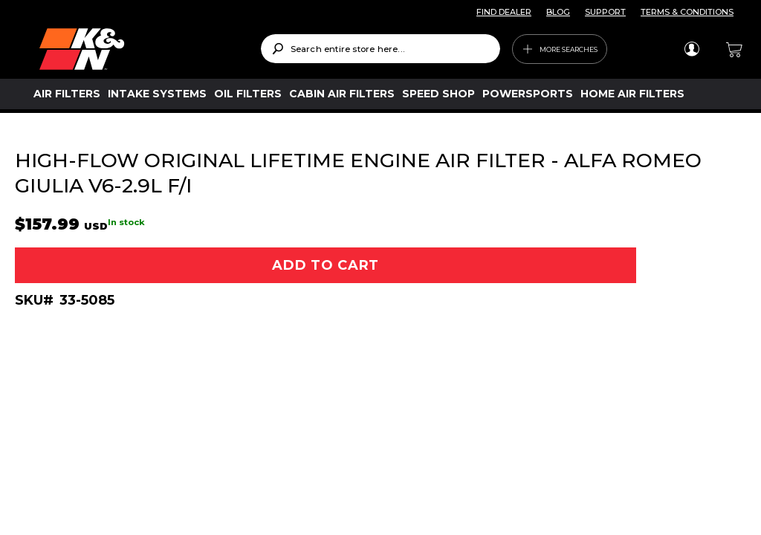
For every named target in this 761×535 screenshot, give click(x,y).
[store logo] (139, 49)
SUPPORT (605, 12)
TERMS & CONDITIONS (687, 12)
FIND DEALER (503, 12)
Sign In (691, 49)
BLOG (558, 12)
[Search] (277, 49)
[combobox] (381, 48)
